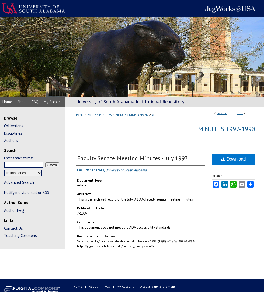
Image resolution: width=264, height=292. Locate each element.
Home (80, 115)
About (93, 286)
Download (233, 159)
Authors (11, 140)
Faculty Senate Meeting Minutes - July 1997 (132, 158)
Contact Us (13, 228)
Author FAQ (14, 210)
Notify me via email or (26, 192)
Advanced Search (19, 182)
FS (89, 115)
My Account (125, 286)
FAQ (107, 286)
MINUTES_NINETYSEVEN (132, 115)
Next (240, 113)
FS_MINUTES (103, 115)
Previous (222, 113)
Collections (13, 125)
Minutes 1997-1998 (226, 129)
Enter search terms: (18, 158)
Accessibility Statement (157, 286)
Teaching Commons (20, 235)
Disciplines (13, 133)
